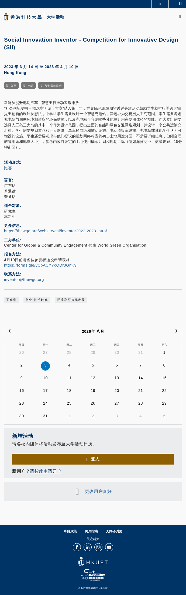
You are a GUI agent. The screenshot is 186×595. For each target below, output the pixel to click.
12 (93, 378)
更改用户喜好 (98, 491)
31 (140, 352)
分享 (13, 85)
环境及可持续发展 (71, 299)
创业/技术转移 (37, 299)
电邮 (30, 85)
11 (69, 378)
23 (21, 403)
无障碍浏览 (114, 531)
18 (69, 390)
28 (69, 352)
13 (117, 378)
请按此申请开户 (45, 471)
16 (21, 390)
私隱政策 (70, 531)
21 (140, 390)
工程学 (11, 299)
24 (45, 403)
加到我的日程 (53, 85)
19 (93, 390)
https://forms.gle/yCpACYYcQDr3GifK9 (40, 265)
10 (45, 378)
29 (93, 352)
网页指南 (91, 531)
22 (164, 390)
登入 (95, 458)
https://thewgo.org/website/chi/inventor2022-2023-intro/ (55, 231)
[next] (176, 331)
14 (140, 378)
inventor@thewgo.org (24, 279)
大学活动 (55, 17)
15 (164, 378)
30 (117, 352)
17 (45, 390)
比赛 (8, 168)
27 (45, 352)
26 (21, 352)
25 (69, 403)
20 (117, 390)
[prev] (9, 331)
